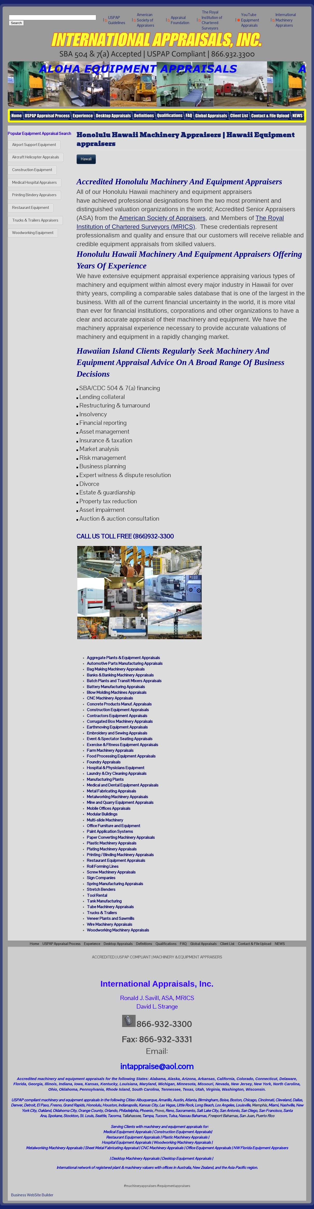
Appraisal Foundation (180, 20)
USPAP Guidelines (116, 20)
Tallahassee (131, 1115)
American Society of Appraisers (145, 20)
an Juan (248, 1115)
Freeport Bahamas (223, 1115)
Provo (159, 1110)
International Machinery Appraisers (286, 20)
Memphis (259, 1105)
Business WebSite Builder (32, 1195)
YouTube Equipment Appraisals (250, 20)
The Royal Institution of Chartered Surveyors (212, 20)
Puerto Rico (265, 1115)
